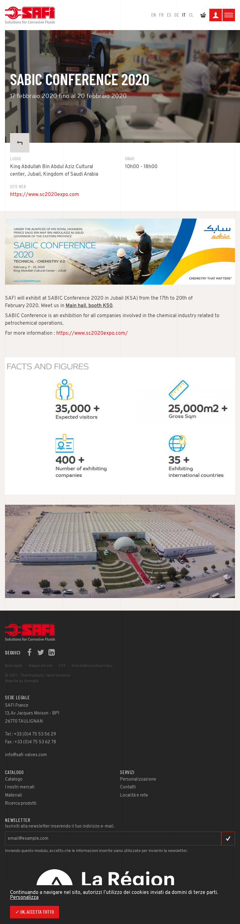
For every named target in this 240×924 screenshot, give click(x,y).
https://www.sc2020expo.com (44, 194)
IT (184, 15)
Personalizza (24, 897)
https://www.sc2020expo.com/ (92, 333)
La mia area (215, 16)
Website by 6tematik (21, 681)
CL (191, 15)
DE (176, 15)
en (153, 15)
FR (161, 15)
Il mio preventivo (203, 16)
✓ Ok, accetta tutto (34, 912)
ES (169, 15)
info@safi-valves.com (26, 755)
